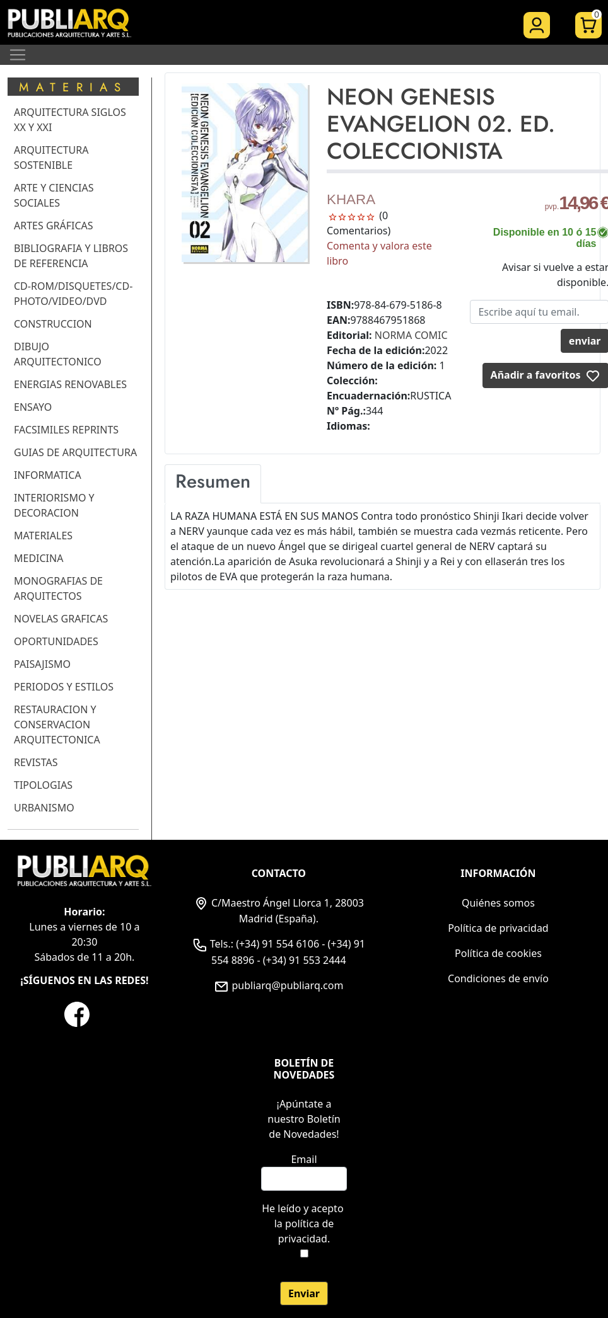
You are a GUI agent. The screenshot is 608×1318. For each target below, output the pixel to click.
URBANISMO (44, 808)
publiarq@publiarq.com (278, 985)
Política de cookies (498, 953)
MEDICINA (38, 558)
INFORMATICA (47, 475)
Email (304, 1159)
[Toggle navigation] (18, 55)
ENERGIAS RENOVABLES (70, 384)
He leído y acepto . (304, 1223)
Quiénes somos (498, 903)
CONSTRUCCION (53, 324)
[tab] (213, 483)
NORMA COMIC (411, 335)
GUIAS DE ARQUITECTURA (75, 452)
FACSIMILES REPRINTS (66, 430)
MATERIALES (43, 535)
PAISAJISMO (42, 664)
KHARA (351, 199)
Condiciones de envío (498, 978)
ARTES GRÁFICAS (53, 225)
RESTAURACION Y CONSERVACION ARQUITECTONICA (57, 724)
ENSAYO (33, 407)
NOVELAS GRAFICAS (61, 619)
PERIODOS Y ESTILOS (64, 687)
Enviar (304, 1293)
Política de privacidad (498, 928)
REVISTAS (35, 762)
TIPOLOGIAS (43, 785)
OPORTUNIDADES (56, 641)
